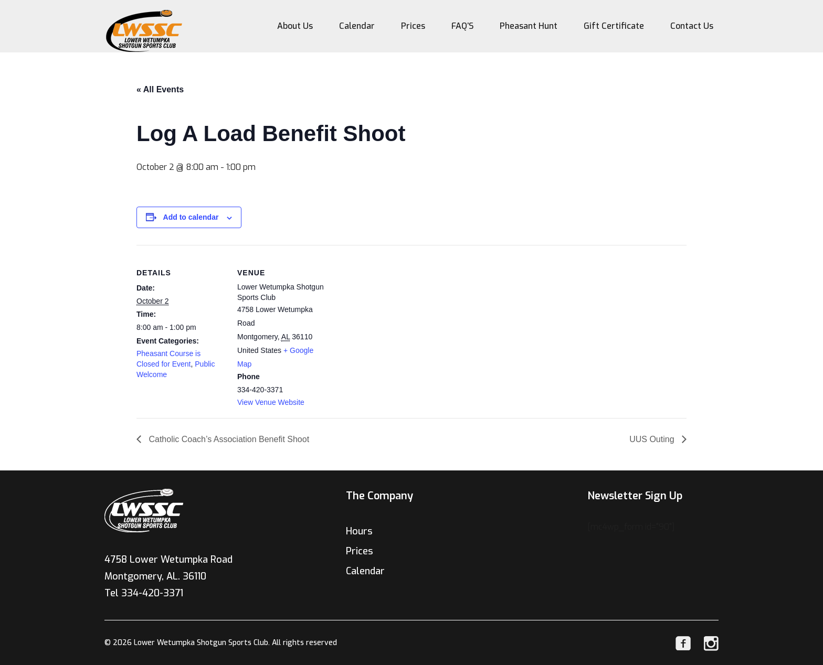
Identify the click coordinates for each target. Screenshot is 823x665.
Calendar (357, 25)
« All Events (160, 89)
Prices (413, 25)
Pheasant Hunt (528, 25)
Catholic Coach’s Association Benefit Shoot (227, 439)
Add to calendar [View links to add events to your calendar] (191, 217)
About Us (295, 25)
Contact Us (691, 25)
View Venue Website (270, 402)
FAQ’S (462, 25)
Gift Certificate (614, 25)
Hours (359, 531)
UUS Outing (653, 439)
